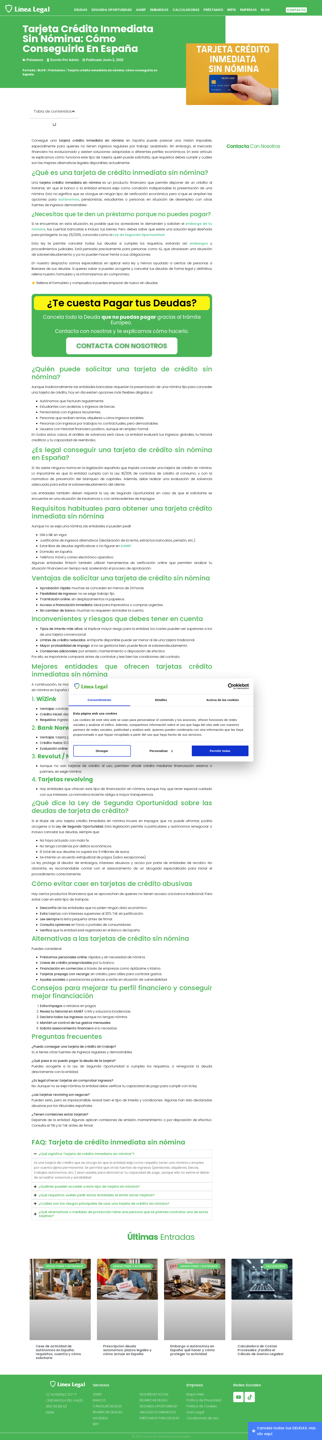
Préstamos (56, 70)
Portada (29, 70)
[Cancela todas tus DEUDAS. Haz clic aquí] (285, 1431)
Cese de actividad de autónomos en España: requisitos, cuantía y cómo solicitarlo (58, 1352)
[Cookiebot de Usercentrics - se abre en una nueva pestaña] (231, 686)
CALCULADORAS (185, 9)
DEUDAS (80, 9)
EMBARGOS (159, 9)
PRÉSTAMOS (213, 9)
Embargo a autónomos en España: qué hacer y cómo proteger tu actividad (192, 1350)
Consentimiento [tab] (99, 700)
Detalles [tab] (161, 700)
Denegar (102, 751)
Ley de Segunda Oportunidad (138, 234)
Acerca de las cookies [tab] (222, 700)
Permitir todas (220, 751)
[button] (73, 111)
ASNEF (141, 9)
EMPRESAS (248, 9)
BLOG (265, 9)
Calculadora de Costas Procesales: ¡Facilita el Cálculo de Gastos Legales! (261, 1350)
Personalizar (161, 751)
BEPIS (231, 9)
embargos (199, 243)
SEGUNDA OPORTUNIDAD (111, 9)
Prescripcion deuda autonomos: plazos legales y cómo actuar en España (127, 1350)
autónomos (68, 199)
